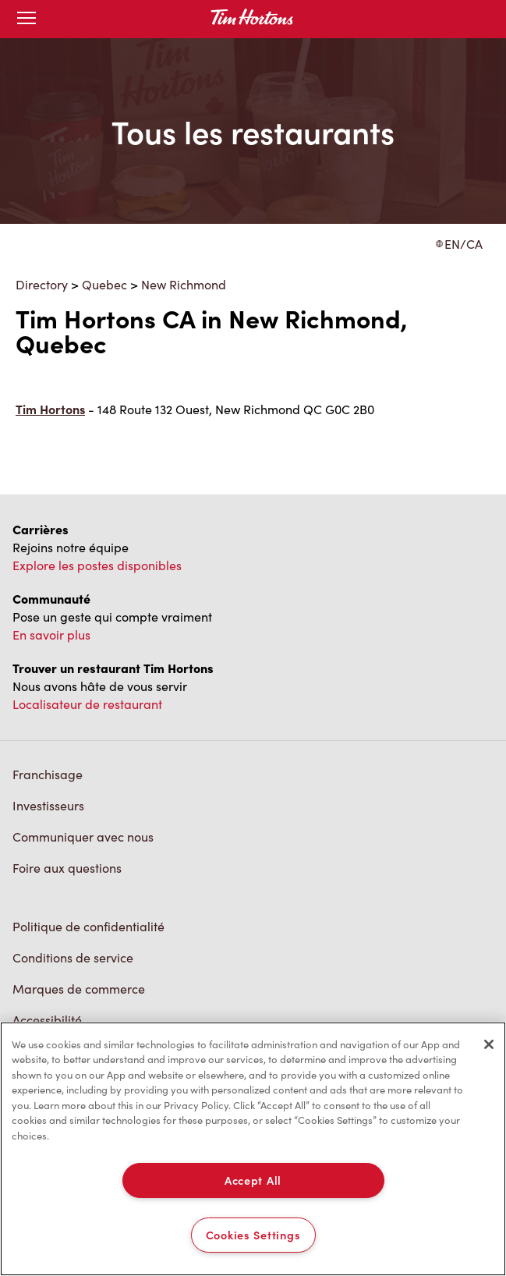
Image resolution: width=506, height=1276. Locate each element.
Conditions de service (72, 957)
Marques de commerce (78, 988)
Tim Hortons (50, 409)
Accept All (253, 1180)
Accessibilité (47, 1020)
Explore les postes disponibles (97, 565)
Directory (42, 284)
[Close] (489, 1044)
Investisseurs (48, 805)
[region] (253, 1149)
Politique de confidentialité (88, 926)
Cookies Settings (253, 1234)
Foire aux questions (67, 868)
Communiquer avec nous (83, 836)
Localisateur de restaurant (87, 704)
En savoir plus (51, 634)
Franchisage (47, 774)
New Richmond (183, 284)
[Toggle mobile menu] (26, 19)
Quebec (104, 284)
